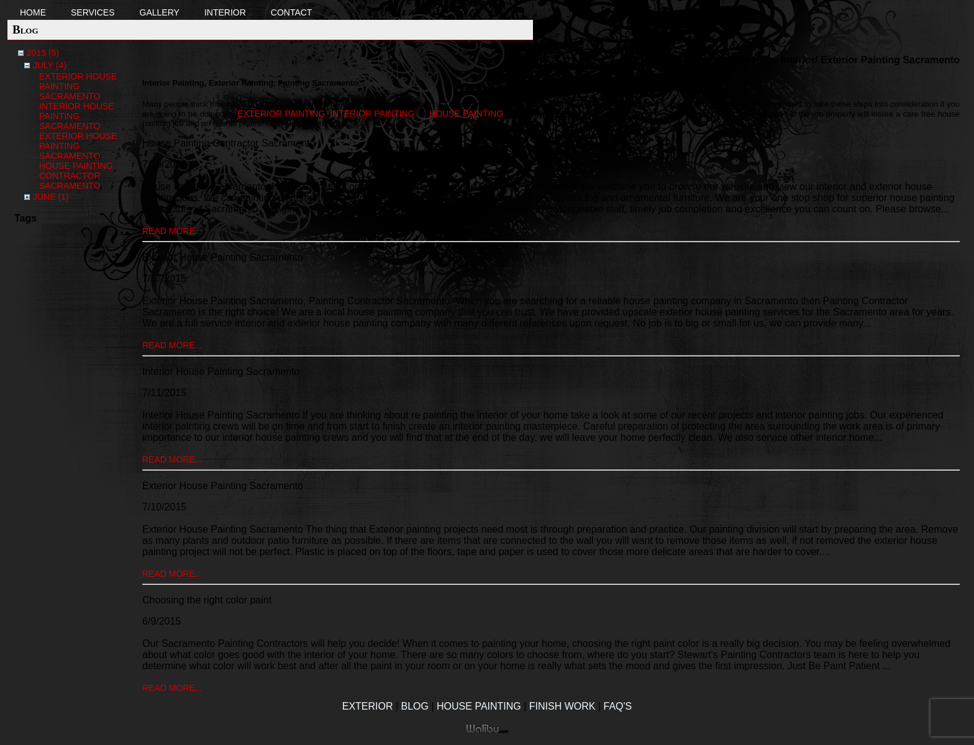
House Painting (479, 706)
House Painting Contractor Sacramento (76, 176)
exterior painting (281, 114)
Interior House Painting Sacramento (76, 116)
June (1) (51, 197)
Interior (225, 12)
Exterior (367, 706)
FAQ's (618, 706)
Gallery (160, 12)
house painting (466, 114)
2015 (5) (43, 53)
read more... (172, 231)
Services (93, 12)
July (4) (49, 65)
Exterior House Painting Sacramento (78, 86)
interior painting (372, 114)
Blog (415, 706)
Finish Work (562, 706)
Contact (291, 12)
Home (33, 12)
